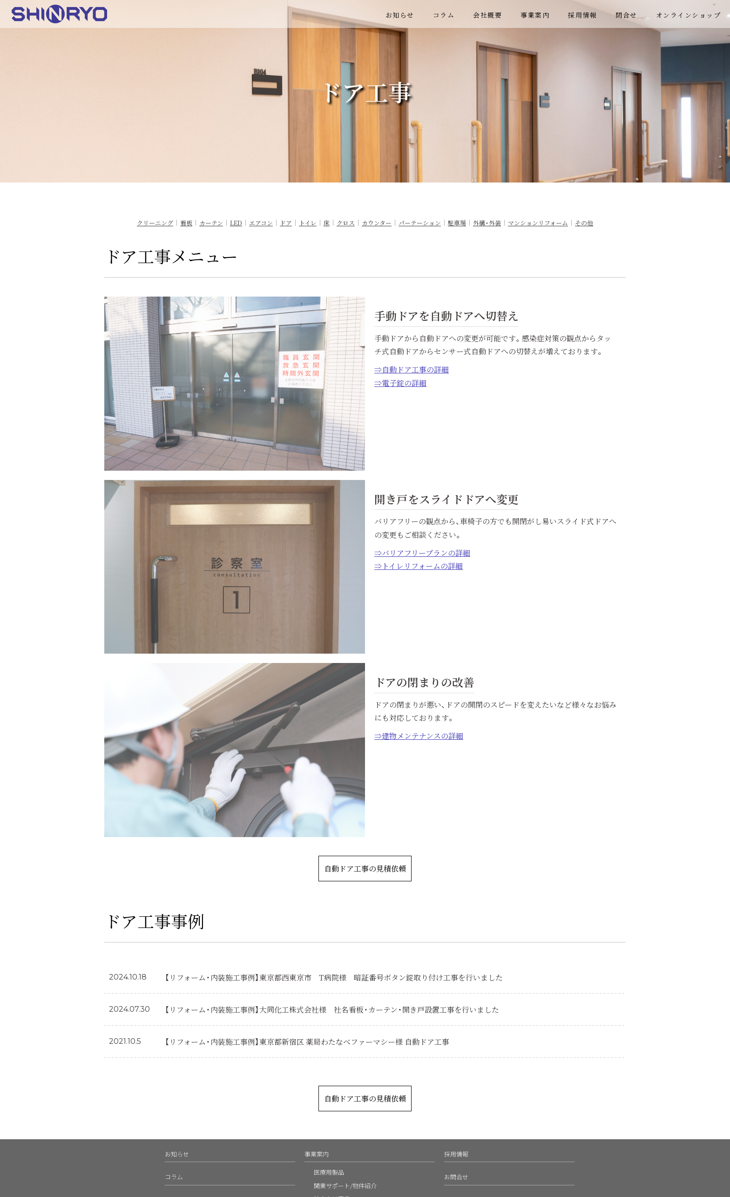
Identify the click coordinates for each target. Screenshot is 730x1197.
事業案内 (534, 15)
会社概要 (487, 15)
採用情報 (582, 15)
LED (236, 222)
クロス (346, 222)
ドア (286, 222)
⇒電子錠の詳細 (400, 382)
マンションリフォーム (538, 222)
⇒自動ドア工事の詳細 (411, 369)
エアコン (261, 222)
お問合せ (456, 1176)
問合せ (626, 15)
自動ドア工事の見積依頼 (365, 868)
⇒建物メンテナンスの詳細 (418, 735)
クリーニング (155, 222)
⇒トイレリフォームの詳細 (418, 565)
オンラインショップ (688, 15)
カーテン (211, 222)
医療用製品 (329, 1172)
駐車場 (457, 222)
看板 (186, 222)
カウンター (377, 222)
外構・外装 (487, 222)
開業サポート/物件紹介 (345, 1185)
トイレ (308, 222)
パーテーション (420, 222)
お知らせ (399, 15)
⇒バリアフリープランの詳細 (422, 552)
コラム (444, 15)
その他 (584, 222)
